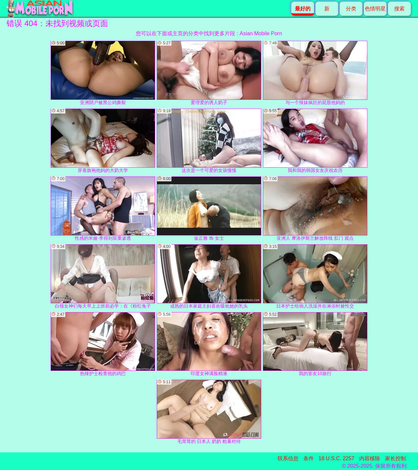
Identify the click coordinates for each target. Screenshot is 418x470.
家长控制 (395, 458)
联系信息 (288, 458)
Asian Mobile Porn (261, 33)
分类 (351, 8)
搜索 (399, 8)
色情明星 (375, 8)
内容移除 (369, 458)
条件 (308, 458)
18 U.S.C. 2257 (336, 458)
